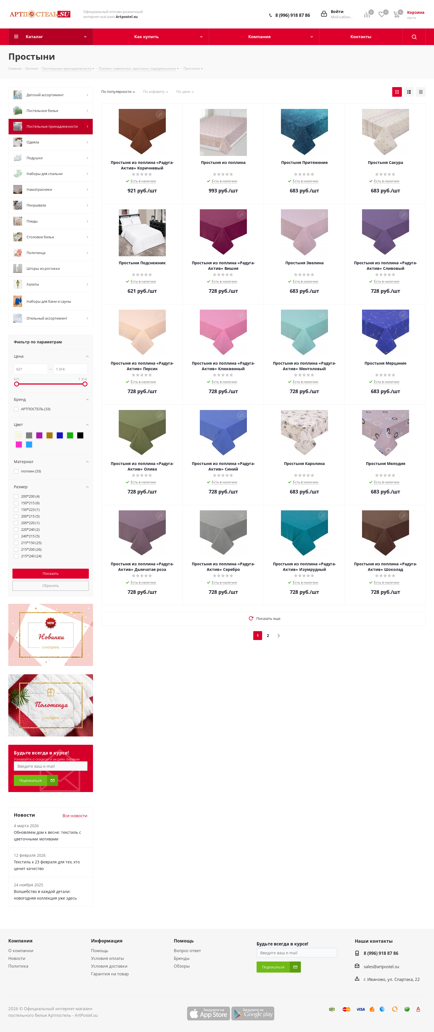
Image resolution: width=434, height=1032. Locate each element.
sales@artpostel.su (381, 966)
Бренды (182, 958)
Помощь (99, 950)
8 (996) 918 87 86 (292, 15)
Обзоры (182, 966)
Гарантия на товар (110, 973)
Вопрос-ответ (187, 950)
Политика (18, 966)
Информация (106, 941)
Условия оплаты (107, 958)
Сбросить (50, 585)
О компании (20, 950)
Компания (20, 941)
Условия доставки (109, 966)
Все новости (75, 815)
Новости (16, 958)
